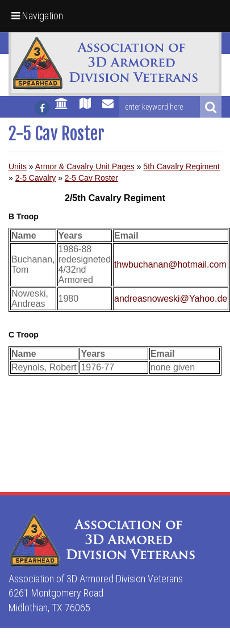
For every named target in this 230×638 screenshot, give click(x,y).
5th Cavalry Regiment (181, 166)
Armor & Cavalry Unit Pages (85, 166)
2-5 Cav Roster (91, 177)
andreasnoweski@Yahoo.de (170, 298)
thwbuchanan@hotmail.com (170, 264)
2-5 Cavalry (35, 177)
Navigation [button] (37, 16)
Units (18, 166)
